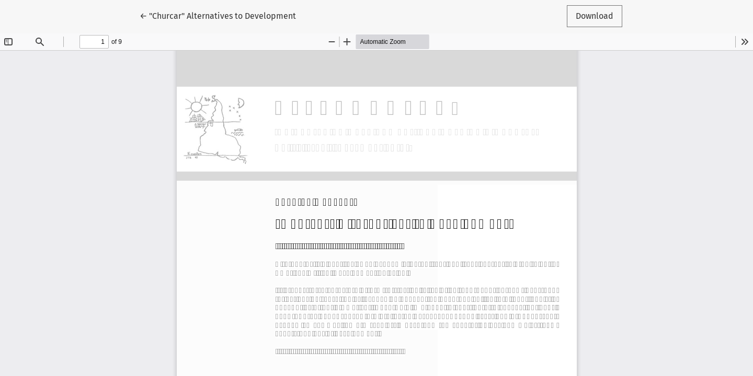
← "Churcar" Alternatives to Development (218, 15)
